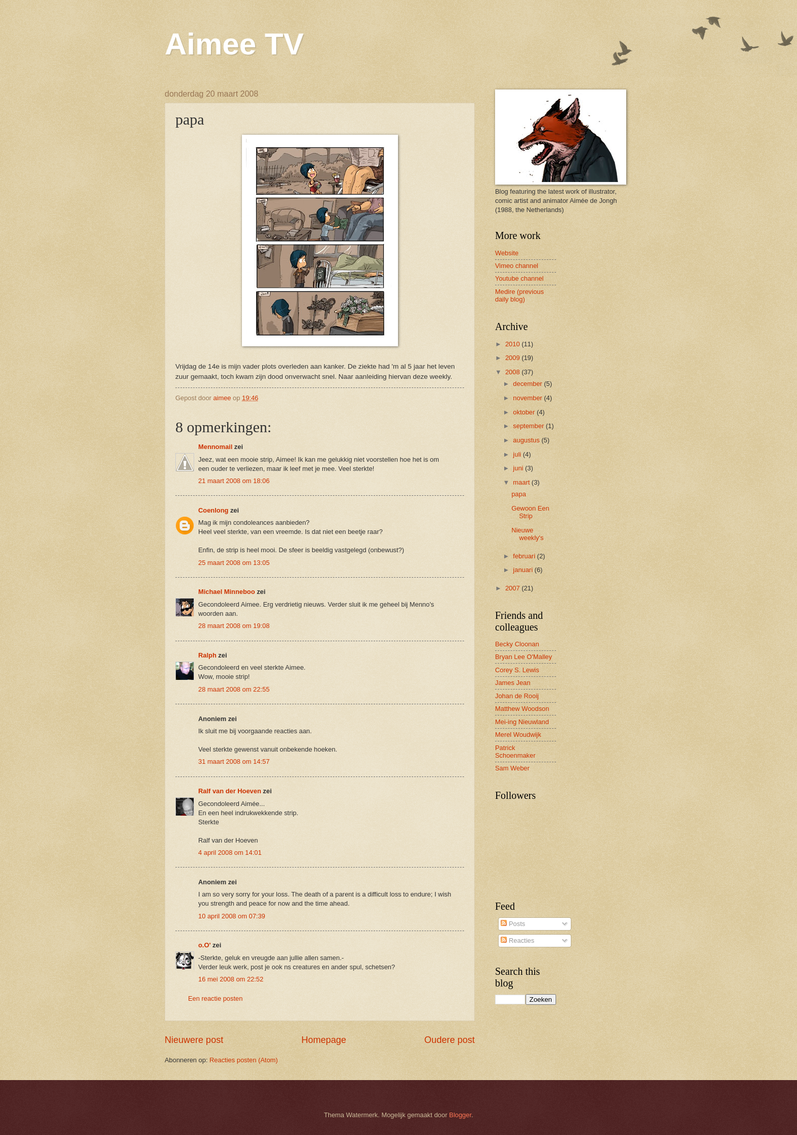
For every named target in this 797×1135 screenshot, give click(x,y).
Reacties (517, 940)
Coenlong (213, 510)
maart (522, 482)
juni (519, 468)
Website (506, 253)
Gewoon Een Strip (530, 512)
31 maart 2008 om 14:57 (233, 761)
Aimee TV (234, 44)
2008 (513, 372)
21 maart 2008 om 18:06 (233, 481)
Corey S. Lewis (517, 670)
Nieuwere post (194, 1040)
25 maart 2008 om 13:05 (233, 562)
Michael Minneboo (226, 591)
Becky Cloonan (517, 644)
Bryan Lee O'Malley (523, 657)
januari (523, 570)
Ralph (207, 655)
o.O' (204, 945)
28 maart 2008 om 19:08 (233, 626)
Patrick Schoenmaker (515, 751)
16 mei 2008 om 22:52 (230, 979)
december (528, 383)
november (528, 398)
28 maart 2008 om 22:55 (233, 689)
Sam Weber (512, 768)
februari (525, 556)
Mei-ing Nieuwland (522, 722)
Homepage (323, 1040)
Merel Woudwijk (518, 734)
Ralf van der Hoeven (229, 791)
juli (518, 454)
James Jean (512, 682)
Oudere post (449, 1040)
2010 (513, 344)
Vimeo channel (516, 266)
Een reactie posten (215, 998)
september (529, 426)
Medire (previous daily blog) (519, 295)
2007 (513, 588)
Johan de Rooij (517, 696)
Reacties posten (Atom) (243, 1060)
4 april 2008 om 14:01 (230, 852)
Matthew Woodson (522, 708)
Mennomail (215, 447)
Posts (513, 924)
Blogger (460, 1115)
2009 (513, 358)
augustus (527, 440)
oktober (525, 412)
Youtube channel (519, 278)
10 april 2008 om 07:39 (231, 916)
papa (518, 494)
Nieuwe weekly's (527, 534)
